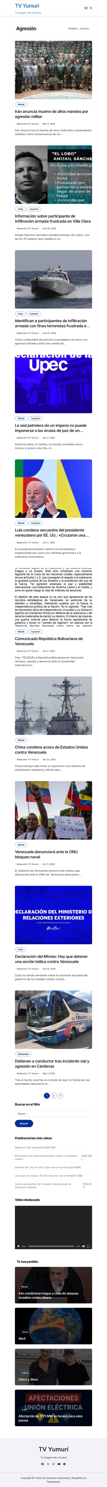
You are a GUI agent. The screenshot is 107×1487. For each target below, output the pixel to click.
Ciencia (25, 1332)
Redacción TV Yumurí (28, 123)
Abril (22, 1338)
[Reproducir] (18, 1246)
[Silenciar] (83, 1246)
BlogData (77, 1477)
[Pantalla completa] (88, 1246)
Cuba (20, 209)
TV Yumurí (27, 6)
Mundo (21, 104)
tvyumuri (34, 209)
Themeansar (53, 1481)
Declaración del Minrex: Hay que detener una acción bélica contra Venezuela (51, 959)
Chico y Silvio (28, 1379)
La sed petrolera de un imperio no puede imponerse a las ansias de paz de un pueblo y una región (51, 430)
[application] (53, 1227)
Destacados (23, 1054)
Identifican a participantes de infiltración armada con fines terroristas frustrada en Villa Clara (52, 325)
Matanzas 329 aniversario (29, 1147)
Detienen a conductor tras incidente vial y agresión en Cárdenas (52, 1064)
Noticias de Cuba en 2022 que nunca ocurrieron (42, 1167)
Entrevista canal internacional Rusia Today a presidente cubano (46, 1157)
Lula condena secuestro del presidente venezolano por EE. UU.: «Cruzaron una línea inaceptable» (50, 535)
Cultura (25, 1373)
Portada (72, 28)
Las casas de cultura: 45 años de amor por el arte (43, 1175)
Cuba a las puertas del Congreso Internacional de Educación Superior (43, 1186)
